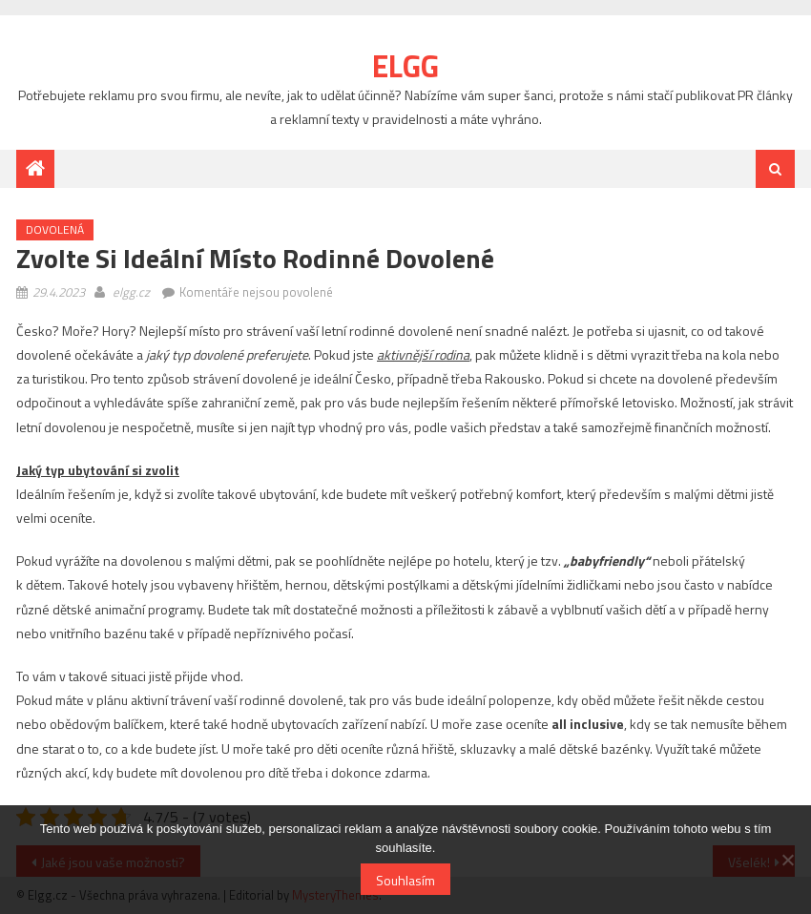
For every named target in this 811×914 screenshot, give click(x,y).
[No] (787, 859)
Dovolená (55, 229)
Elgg (405, 66)
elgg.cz (133, 291)
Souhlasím (405, 880)
